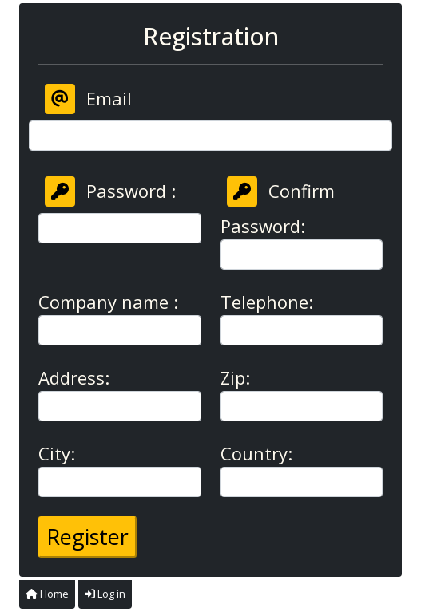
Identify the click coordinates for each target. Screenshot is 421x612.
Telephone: (266, 302)
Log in (105, 593)
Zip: (235, 377)
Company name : (108, 302)
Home (47, 593)
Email (88, 99)
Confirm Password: (277, 207)
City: (56, 453)
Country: (256, 453)
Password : (110, 191)
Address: (73, 377)
